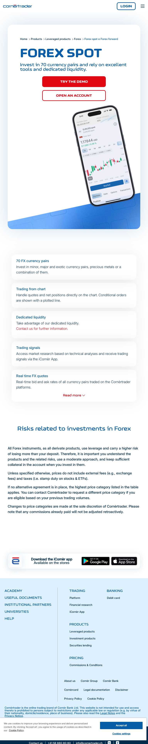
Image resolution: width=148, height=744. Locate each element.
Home (23, 39)
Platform (75, 597)
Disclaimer (121, 689)
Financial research (81, 604)
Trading (77, 590)
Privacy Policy (73, 698)
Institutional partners (28, 605)
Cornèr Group (89, 680)
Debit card (113, 597)
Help (9, 618)
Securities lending (81, 645)
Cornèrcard (71, 689)
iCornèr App (77, 611)
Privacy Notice (14, 715)
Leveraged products (58, 39)
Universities (17, 612)
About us (69, 680)
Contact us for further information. (42, 329)
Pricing (76, 658)
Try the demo (74, 82)
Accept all (121, 725)
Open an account (74, 95)
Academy (13, 591)
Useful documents (23, 598)
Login (126, 6)
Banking (115, 590)
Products (36, 39)
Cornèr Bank (111, 680)
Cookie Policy (95, 698)
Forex (77, 39)
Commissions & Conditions (86, 665)
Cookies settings (121, 733)
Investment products (82, 638)
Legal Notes (107, 713)
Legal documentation (97, 689)
